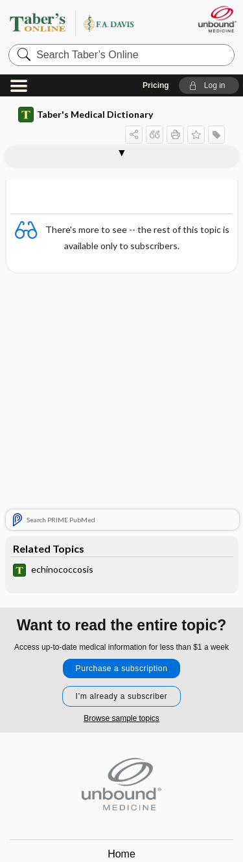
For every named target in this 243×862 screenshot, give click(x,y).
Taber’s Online (87, 22)
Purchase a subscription (122, 668)
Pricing (156, 85)
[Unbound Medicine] (217, 19)
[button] (209, 85)
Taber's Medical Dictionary (85, 114)
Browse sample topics (121, 718)
